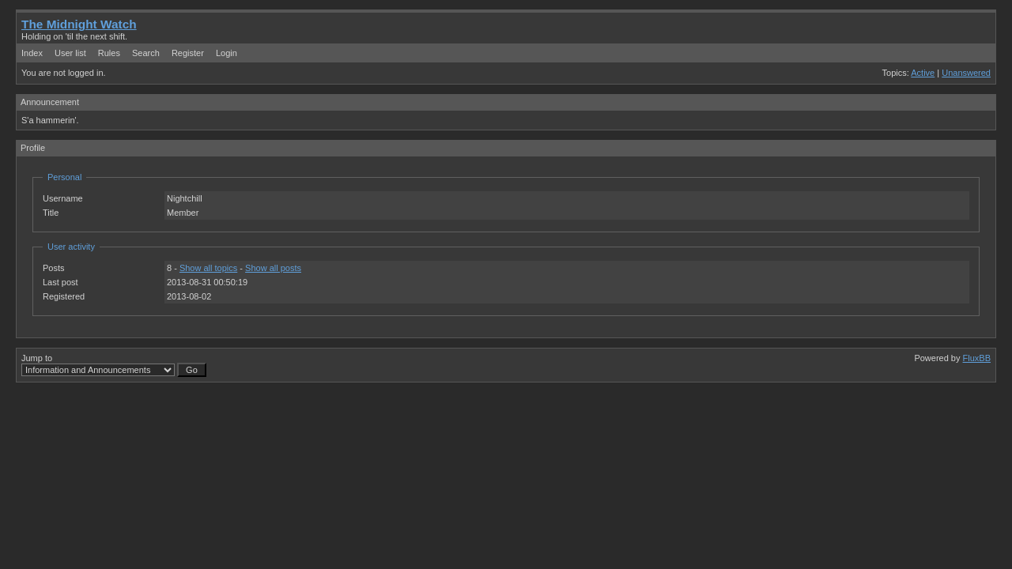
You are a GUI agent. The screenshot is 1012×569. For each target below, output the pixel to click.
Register (188, 53)
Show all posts (273, 268)
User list (70, 53)
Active (923, 72)
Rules (109, 53)
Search (146, 53)
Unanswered (966, 72)
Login (226, 53)
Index (32, 53)
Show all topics (208, 268)
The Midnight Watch (79, 24)
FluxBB (977, 358)
